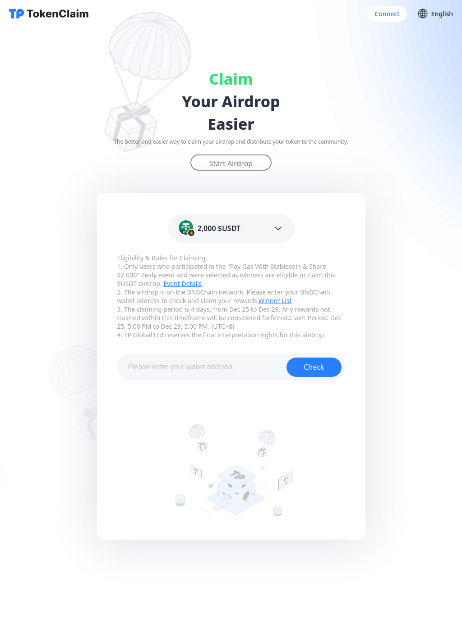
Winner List (275, 300)
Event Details (182, 283)
